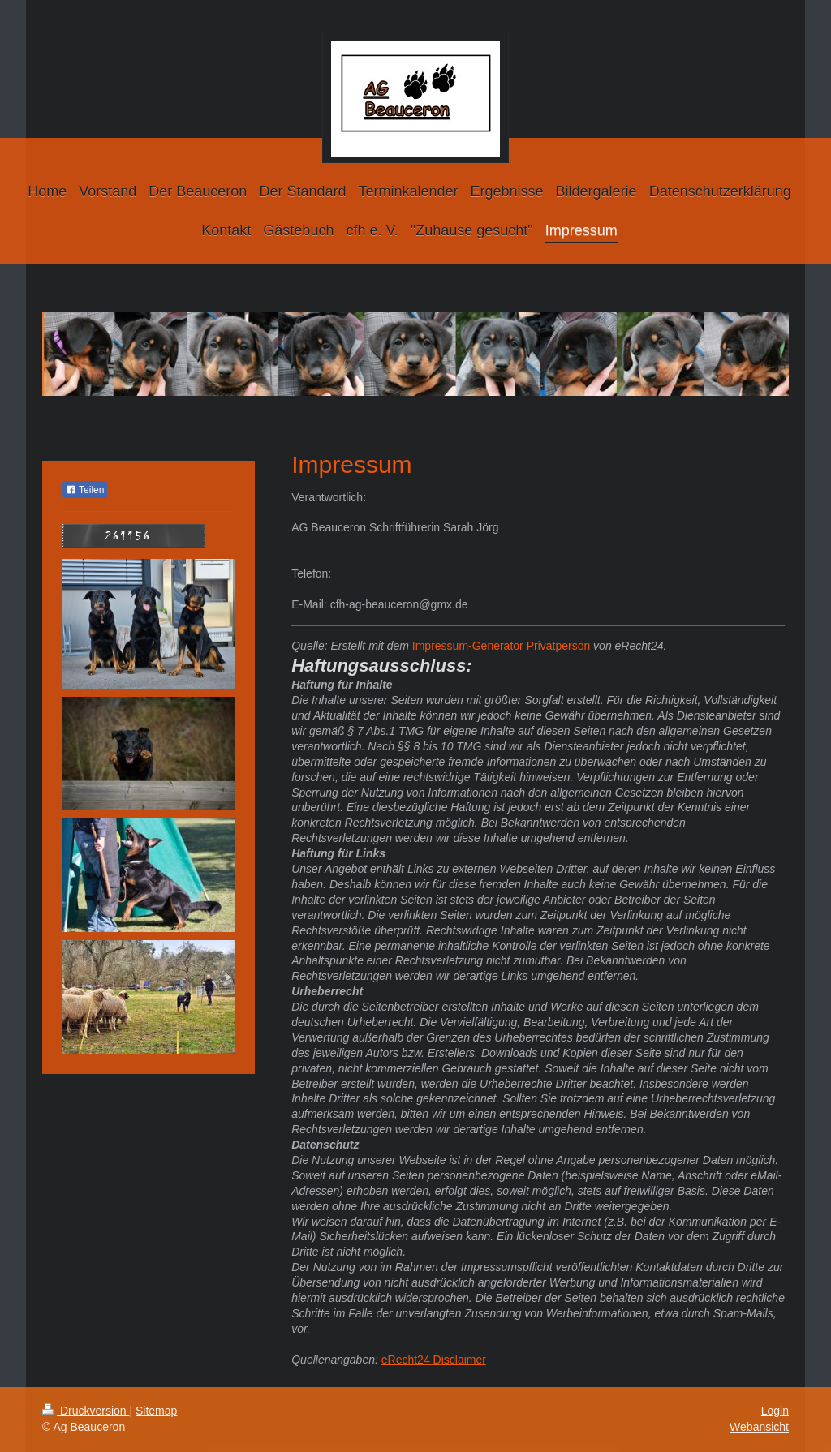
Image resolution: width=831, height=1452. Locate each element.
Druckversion (85, 1410)
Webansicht (759, 1426)
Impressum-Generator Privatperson (501, 645)
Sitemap (156, 1410)
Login (775, 1410)
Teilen (85, 490)
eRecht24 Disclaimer (433, 1359)
